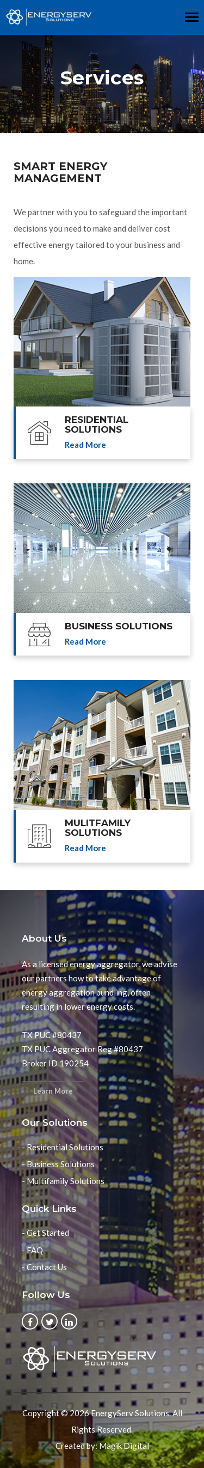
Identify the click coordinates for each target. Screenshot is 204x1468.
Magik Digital (124, 1446)
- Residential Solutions (62, 1147)
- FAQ (32, 1250)
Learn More (53, 1091)
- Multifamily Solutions (63, 1181)
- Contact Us (44, 1267)
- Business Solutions (58, 1164)
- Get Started (45, 1233)
